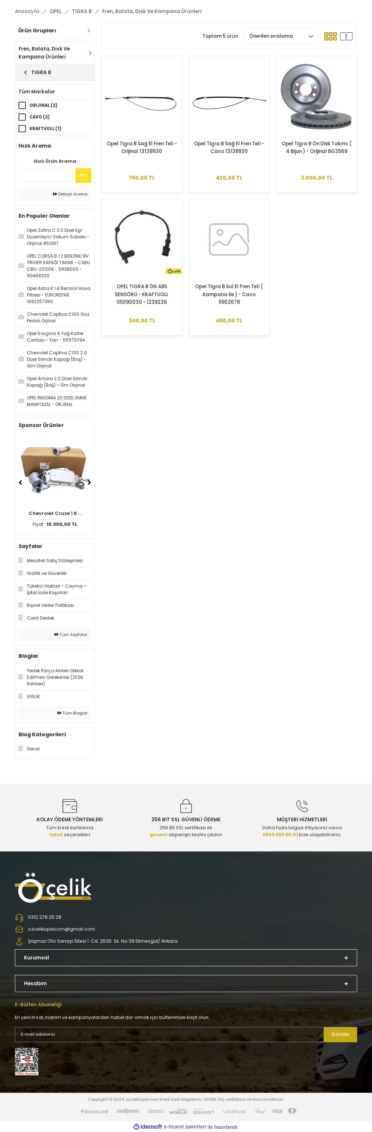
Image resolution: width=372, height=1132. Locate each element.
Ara (83, 175)
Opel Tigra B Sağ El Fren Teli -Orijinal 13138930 (142, 147)
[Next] (89, 482)
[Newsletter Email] (186, 1034)
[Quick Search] (45, 175)
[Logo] (54, 887)
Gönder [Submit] (340, 1034)
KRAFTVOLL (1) (45, 129)
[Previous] (20, 482)
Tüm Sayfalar (71, 634)
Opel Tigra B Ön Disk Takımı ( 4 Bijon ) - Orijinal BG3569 (317, 147)
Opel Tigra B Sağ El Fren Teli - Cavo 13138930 (229, 147)
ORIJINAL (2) (43, 105)
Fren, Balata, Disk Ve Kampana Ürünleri (152, 11)
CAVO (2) (39, 117)
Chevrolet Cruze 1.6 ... (55, 513)
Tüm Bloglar (72, 713)
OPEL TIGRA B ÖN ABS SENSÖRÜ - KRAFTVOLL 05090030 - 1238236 (142, 294)
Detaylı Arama (70, 194)
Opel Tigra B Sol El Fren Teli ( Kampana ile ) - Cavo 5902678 (229, 294)
